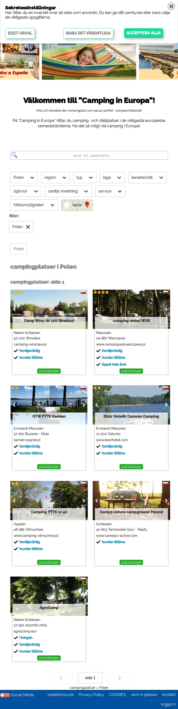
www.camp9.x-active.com (116, 536)
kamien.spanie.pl (27, 440)
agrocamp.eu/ (25, 631)
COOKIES (117, 694)
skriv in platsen (144, 694)
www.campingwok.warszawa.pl (121, 344)
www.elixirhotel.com (112, 440)
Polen (103, 688)
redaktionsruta (61, 694)
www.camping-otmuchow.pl (36, 536)
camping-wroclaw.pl (30, 344)
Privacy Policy (91, 694)
